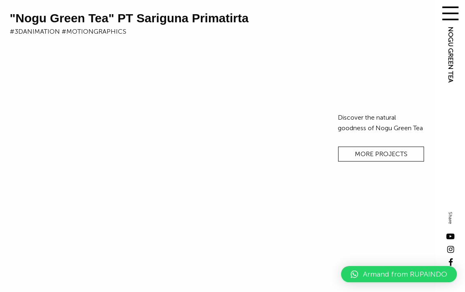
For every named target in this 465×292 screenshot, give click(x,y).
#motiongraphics (94, 31)
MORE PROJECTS (381, 154)
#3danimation (35, 31)
